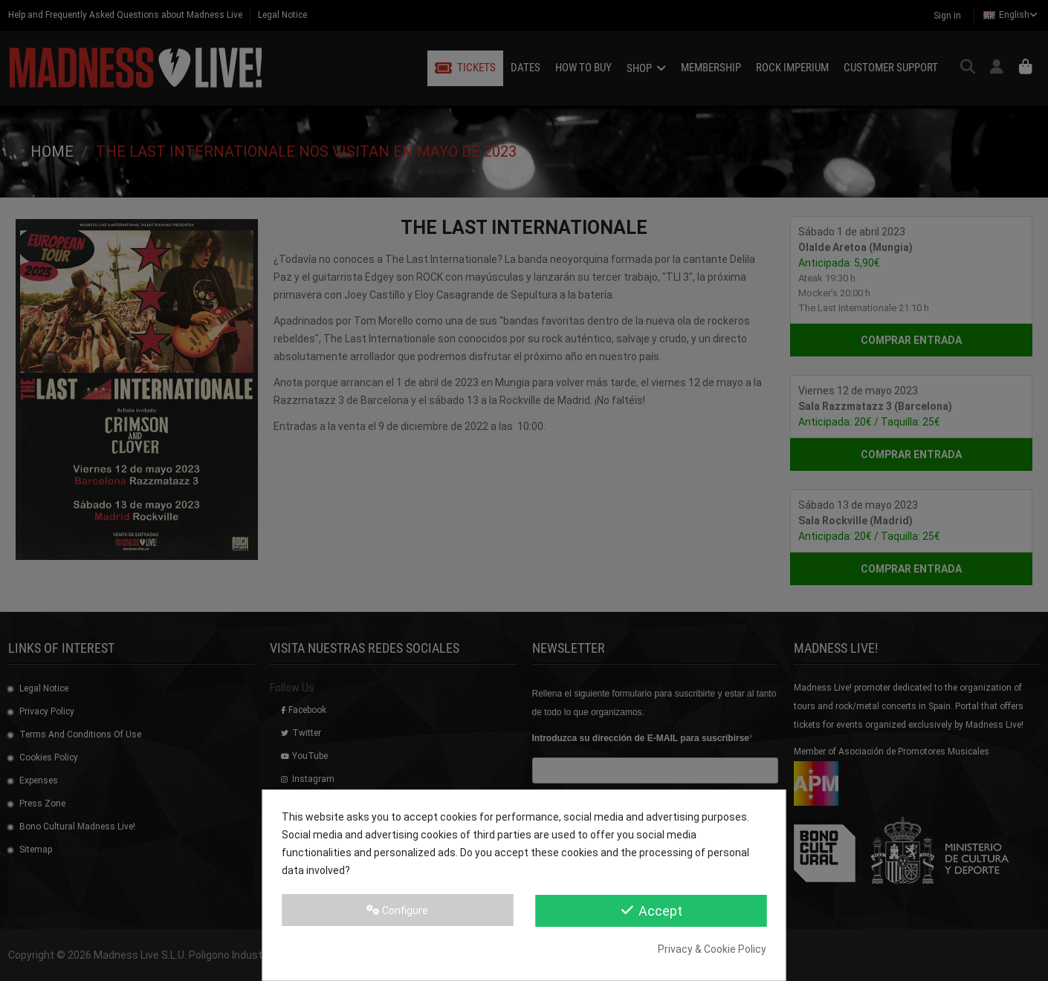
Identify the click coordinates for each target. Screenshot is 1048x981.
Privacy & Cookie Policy (712, 949)
